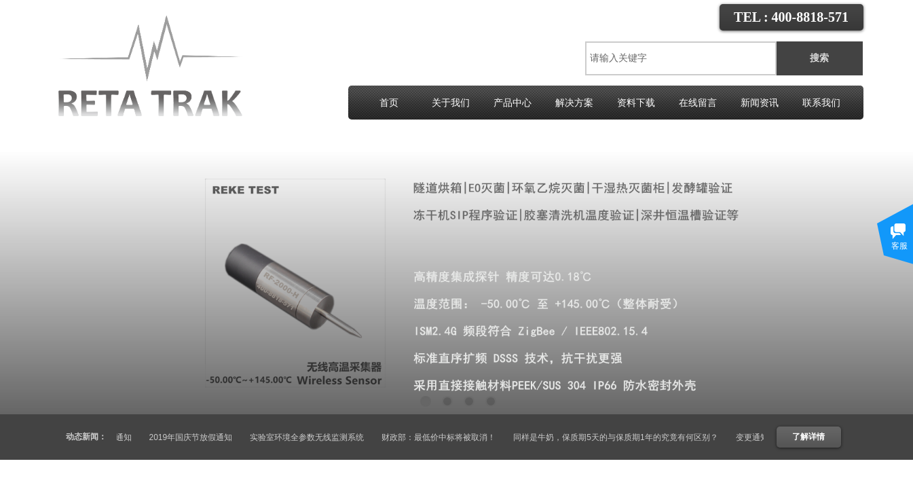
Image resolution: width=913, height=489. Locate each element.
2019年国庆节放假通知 (196, 437)
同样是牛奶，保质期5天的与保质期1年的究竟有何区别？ (620, 437)
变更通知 (120, 437)
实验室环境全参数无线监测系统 (312, 437)
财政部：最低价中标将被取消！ (443, 437)
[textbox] (681, 58)
